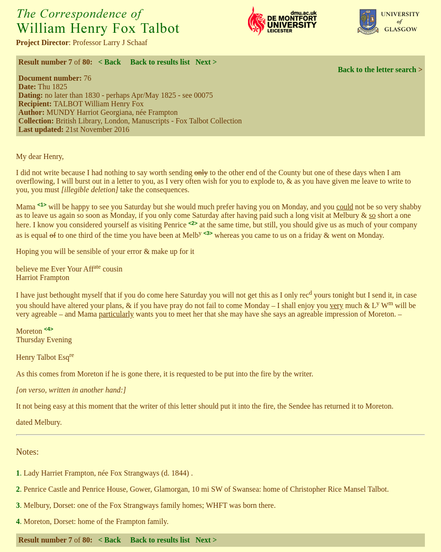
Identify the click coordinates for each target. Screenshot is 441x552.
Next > (206, 62)
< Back (109, 62)
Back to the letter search (377, 69)
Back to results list (160, 62)
